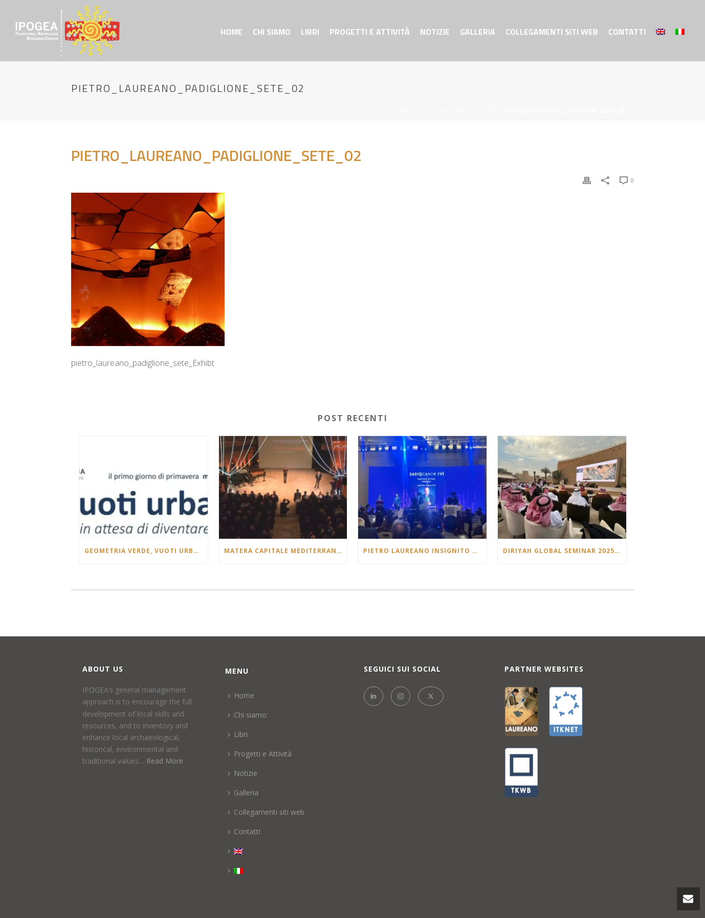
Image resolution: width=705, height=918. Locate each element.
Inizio (400, 110)
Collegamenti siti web (551, 32)
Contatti (627, 32)
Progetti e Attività (369, 32)
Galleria (477, 32)
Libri (310, 32)
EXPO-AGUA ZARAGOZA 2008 (457, 110)
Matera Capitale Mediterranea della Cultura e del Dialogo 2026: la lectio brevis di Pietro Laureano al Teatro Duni (285, 550)
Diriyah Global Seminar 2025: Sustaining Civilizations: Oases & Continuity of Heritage (564, 550)
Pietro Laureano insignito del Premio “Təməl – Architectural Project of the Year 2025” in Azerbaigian (425, 550)
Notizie (435, 32)
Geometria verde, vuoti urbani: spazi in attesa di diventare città (146, 550)
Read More (164, 761)
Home (232, 32)
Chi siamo (272, 32)
